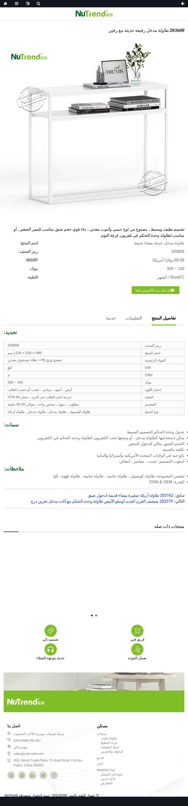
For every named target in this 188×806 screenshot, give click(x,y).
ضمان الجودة (137, 658)
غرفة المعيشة (110, 747)
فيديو (100, 757)
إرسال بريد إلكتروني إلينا (153, 290)
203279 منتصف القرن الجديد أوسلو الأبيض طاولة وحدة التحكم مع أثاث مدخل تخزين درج (102, 501)
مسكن (102, 726)
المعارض (107, 783)
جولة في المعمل (112, 774)
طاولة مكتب (109, 738)
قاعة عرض (108, 779)
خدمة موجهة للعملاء (50, 658)
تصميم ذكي (51, 639)
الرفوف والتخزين (112, 751)
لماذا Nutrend (106, 770)
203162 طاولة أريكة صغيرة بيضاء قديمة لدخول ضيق (130, 495)
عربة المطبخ (109, 742)
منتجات (101, 734)
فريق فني (137, 639)
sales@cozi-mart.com (28, 754)
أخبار (100, 764)
